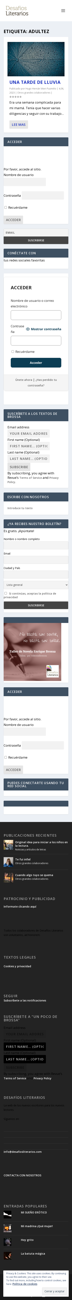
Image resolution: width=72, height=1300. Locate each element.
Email (7, 553)
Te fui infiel (23, 859)
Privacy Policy (42, 1078)
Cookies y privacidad (17, 966)
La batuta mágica (33, 1253)
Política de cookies (24, 1284)
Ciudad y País (12, 568)
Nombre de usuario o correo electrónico (32, 303)
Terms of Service (30, 478)
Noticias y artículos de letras (30, 849)
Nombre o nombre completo (22, 539)
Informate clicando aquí (20, 906)
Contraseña (12, 195)
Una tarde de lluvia (35, 82)
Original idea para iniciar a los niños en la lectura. (41, 843)
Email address (18, 427)
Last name (23, 452)
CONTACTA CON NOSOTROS (22, 1175)
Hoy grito (27, 1240)
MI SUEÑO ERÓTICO (34, 1212)
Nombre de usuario (19, 175)
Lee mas (19, 124)
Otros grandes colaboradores (33, 92)
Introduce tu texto (20, 508)
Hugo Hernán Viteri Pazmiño (41, 88)
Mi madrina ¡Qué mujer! (37, 1226)
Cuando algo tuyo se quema (34, 875)
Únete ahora (23, 380)
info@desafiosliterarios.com (23, 1152)
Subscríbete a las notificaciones (25, 1000)
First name (23, 439)
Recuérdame (15, 207)
